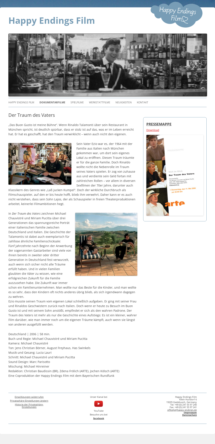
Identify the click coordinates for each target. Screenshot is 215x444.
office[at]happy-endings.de (182, 409)
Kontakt (142, 102)
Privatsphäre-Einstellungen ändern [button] (29, 400)
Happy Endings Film (51, 20)
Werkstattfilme (99, 102)
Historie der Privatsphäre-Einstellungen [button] (29, 406)
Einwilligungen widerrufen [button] (29, 396)
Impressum (190, 412)
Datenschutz (189, 414)
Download (152, 130)
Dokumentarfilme (52, 102)
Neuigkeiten (123, 102)
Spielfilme (77, 102)
